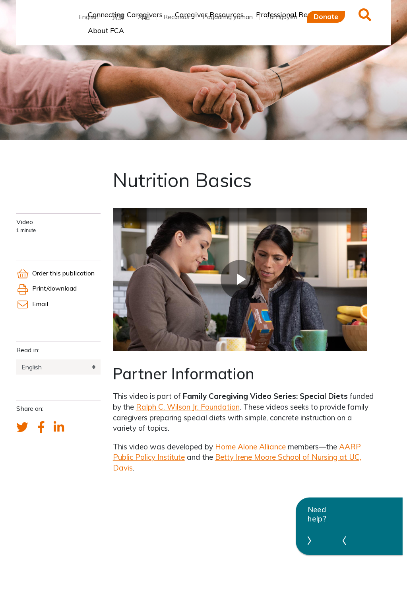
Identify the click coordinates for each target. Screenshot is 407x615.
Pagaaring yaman (228, 17)
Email (32, 304)
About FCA (106, 30)
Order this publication (55, 273)
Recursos (176, 17)
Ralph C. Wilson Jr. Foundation (188, 407)
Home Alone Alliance (250, 446)
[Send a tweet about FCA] (22, 427)
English (88, 17)
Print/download (46, 288)
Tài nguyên (281, 17)
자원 (144, 17)
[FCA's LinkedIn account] (59, 427)
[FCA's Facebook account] (41, 427)
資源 (118, 17)
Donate (326, 16)
